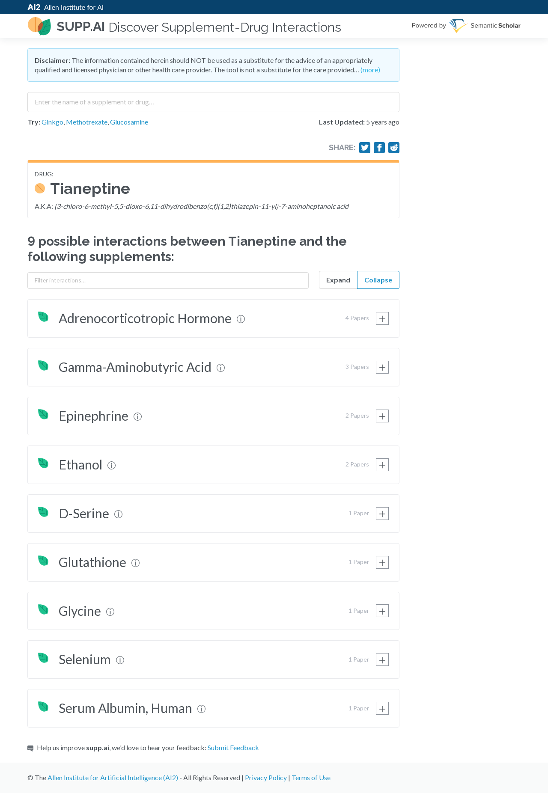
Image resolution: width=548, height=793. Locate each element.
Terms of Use (311, 777)
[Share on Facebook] (379, 147)
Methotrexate (86, 122)
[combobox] (213, 99)
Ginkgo (52, 122)
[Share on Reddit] (394, 147)
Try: (33, 122)
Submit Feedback (233, 747)
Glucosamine (129, 122)
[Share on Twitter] (365, 147)
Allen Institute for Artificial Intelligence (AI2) (113, 777)
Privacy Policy (266, 777)
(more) (370, 69)
